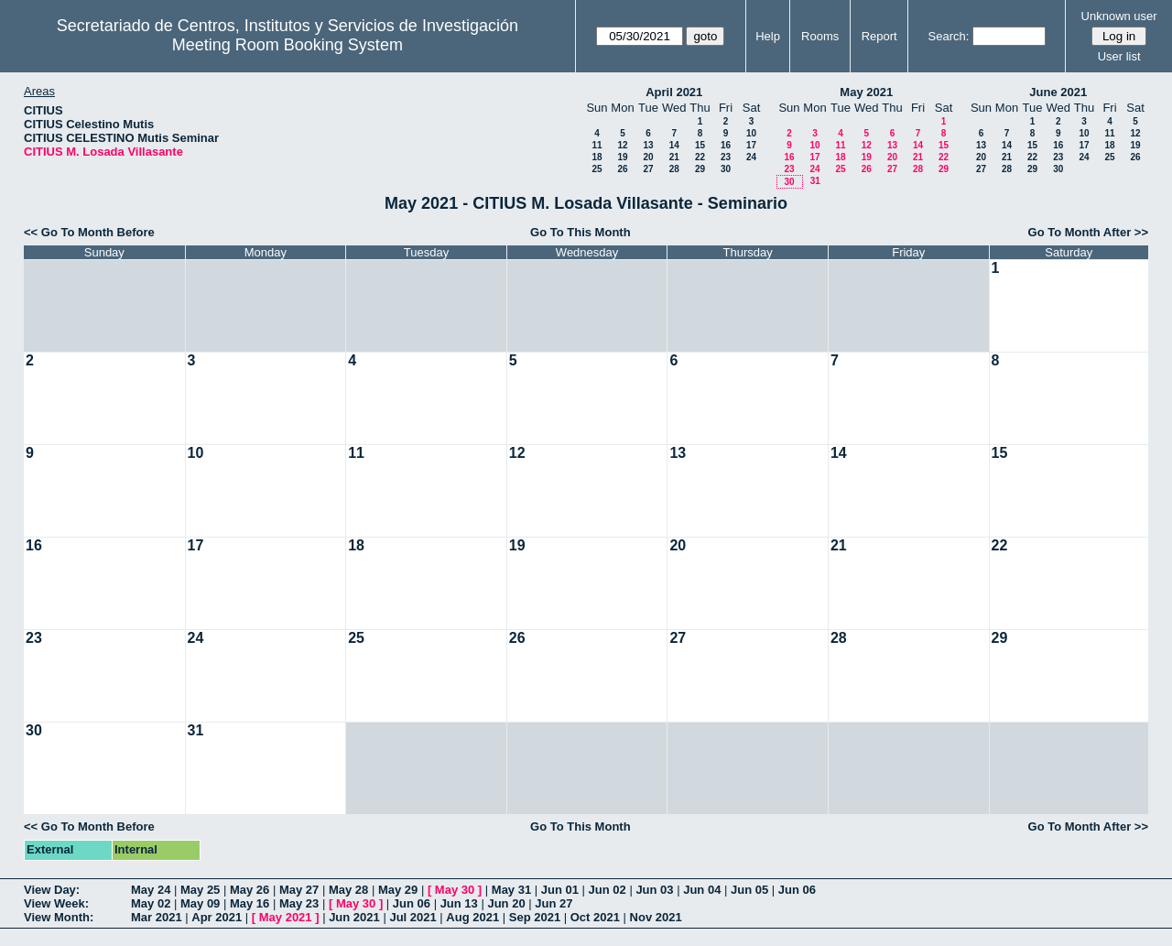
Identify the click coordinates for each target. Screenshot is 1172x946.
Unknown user (1119, 16)
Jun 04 (702, 890)
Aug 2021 (472, 917)
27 (648, 169)
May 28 (348, 890)
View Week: (56, 903)
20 (648, 157)
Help (767, 36)
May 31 (511, 890)
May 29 (398, 890)
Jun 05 (749, 890)
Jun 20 (506, 903)
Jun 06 (797, 890)
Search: (949, 36)
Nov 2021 (656, 917)
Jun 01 (560, 890)
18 (596, 157)
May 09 (200, 903)
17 (751, 145)
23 (726, 157)
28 (674, 169)
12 (622, 145)
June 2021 (1058, 92)
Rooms (820, 36)
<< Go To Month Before (89, 232)
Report (879, 36)
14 (674, 145)
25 (596, 169)
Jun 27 (553, 903)
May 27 (299, 890)
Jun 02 (607, 890)
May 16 (249, 903)
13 (648, 145)
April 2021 (674, 92)
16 (726, 145)
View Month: (58, 917)
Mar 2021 (156, 917)
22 (700, 157)
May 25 (200, 890)
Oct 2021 (595, 917)
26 (622, 169)
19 (622, 157)
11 (596, 145)
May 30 (454, 890)
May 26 (249, 890)
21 (674, 157)
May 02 (150, 903)
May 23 (299, 903)
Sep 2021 (534, 917)
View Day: (52, 890)
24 (751, 157)
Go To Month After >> (1088, 232)
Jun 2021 (354, 917)
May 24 (150, 890)
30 (726, 169)
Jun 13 (459, 903)
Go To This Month (580, 232)
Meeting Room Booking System (287, 45)
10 (751, 133)
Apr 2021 (216, 917)
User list (1119, 56)
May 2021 (866, 92)
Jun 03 (654, 890)
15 (700, 145)
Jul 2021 (412, 917)
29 (700, 169)
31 (815, 181)
